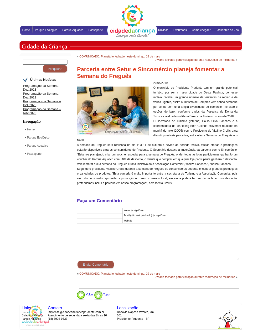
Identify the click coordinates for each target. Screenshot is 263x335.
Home (25, 312)
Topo (101, 294)
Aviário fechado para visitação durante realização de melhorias (195, 60)
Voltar (84, 294)
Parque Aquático (31, 318)
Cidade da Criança (32, 315)
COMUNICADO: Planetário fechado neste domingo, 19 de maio (119, 56)
